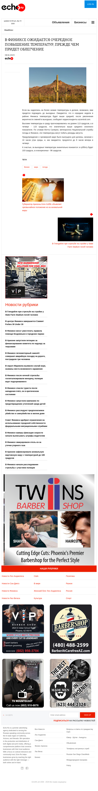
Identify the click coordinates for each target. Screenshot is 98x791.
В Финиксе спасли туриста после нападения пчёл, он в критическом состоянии (22, 391)
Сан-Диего (39, 740)
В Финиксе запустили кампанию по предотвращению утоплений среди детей (25, 402)
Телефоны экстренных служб (77, 749)
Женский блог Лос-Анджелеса (47, 591)
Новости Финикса (9, 591)
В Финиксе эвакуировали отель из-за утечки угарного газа (23, 443)
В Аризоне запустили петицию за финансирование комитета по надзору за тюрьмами (25, 343)
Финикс (27, 167)
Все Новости (39, 729)
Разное (69, 583)
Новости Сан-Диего (10, 583)
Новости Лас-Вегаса (11, 598)
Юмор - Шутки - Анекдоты (76, 737)
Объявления (61, 22)
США (36, 576)
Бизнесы (80, 22)
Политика (70, 576)
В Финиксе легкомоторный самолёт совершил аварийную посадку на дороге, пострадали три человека (25, 356)
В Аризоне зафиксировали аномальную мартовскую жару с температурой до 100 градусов (25, 455)
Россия (69, 591)
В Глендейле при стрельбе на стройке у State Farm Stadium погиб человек (24, 313)
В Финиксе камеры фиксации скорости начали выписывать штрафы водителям (25, 434)
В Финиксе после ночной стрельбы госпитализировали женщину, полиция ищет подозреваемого (24, 378)
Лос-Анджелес (40, 735)
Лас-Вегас (38, 752)
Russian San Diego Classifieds (77, 754)
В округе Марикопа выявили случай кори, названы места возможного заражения (25, 367)
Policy (68, 765)
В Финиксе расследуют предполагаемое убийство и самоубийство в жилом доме (25, 412)
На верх (9, 715)
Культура (38, 598)
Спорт (68, 598)
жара (36, 167)
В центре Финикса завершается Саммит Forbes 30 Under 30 (24, 322)
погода (45, 167)
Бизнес (37, 757)
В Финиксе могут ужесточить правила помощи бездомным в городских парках (24, 332)
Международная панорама (76, 760)
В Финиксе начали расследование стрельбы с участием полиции (21, 466)
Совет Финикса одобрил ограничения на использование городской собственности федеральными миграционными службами (26, 423)
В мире (37, 583)
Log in (90, 4)
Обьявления (71, 743)
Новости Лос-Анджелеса (13, 576)
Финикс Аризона (41, 746)
